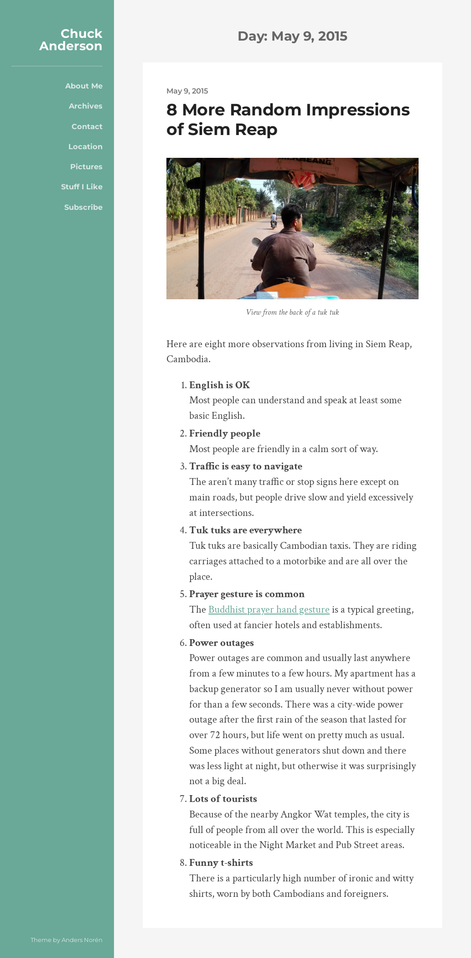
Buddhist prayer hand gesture (269, 609)
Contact (87, 126)
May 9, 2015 (187, 90)
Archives (86, 105)
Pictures (86, 166)
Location (85, 146)
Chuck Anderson (71, 39)
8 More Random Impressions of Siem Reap (287, 119)
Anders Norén (82, 939)
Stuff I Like (82, 186)
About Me (84, 85)
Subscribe (83, 207)
